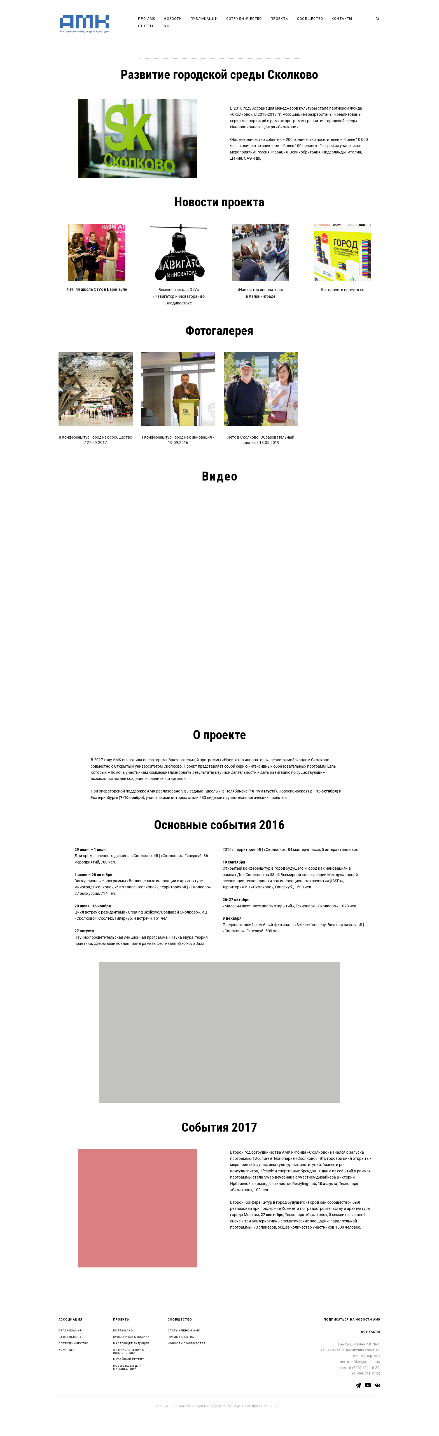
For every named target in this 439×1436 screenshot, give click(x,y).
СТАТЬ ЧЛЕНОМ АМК (184, 1330)
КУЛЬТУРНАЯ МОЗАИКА (131, 1336)
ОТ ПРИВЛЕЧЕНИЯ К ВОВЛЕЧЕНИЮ (128, 1351)
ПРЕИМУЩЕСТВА (181, 1336)
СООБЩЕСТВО (326, 22)
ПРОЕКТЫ (295, 22)
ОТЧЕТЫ (190, 29)
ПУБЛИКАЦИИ (219, 22)
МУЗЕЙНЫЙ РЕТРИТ (128, 1359)
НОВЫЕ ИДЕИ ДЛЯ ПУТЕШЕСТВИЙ (127, 1367)
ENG (210, 29)
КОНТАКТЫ (164, 29)
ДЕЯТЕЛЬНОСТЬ (71, 1336)
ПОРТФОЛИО (123, 1330)
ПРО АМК (162, 22)
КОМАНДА (67, 1349)
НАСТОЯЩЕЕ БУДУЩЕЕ (131, 1343)
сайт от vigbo (69, 1422)
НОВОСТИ (188, 22)
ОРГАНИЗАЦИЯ (70, 1330)
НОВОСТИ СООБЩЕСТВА (187, 1343)
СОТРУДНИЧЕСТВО (260, 22)
